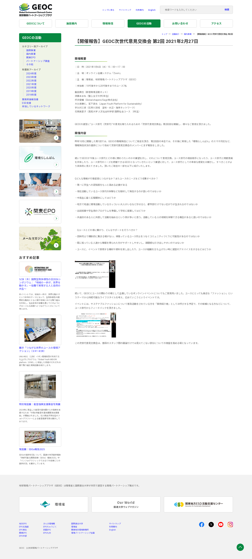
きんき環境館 (49, 524)
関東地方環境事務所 (80, 530)
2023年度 (31, 77)
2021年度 (31, 84)
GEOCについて (36, 23)
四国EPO (47, 530)
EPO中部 (23, 536)
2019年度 (31, 91)
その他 (29, 64)
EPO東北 (23, 530)
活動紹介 (175, 34)
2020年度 (31, 87)
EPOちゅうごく (50, 527)
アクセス (216, 23)
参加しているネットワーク (36, 106)
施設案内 (71, 23)
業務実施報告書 (30, 99)
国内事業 (31, 54)
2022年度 (31, 80)
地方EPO (23, 524)
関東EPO (31, 57)
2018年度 (31, 94)
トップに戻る (108, 10)
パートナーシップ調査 (38, 61)
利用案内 (140, 10)
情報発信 (108, 23)
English (152, 10)
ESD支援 (26, 103)
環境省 (74, 527)
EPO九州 (47, 533)
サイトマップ (125, 10)
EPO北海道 (24, 527)
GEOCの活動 (144, 23)
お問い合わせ (180, 23)
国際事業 (31, 50)
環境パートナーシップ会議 (83, 533)
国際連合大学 (77, 524)
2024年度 (31, 73)
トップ (164, 34)
